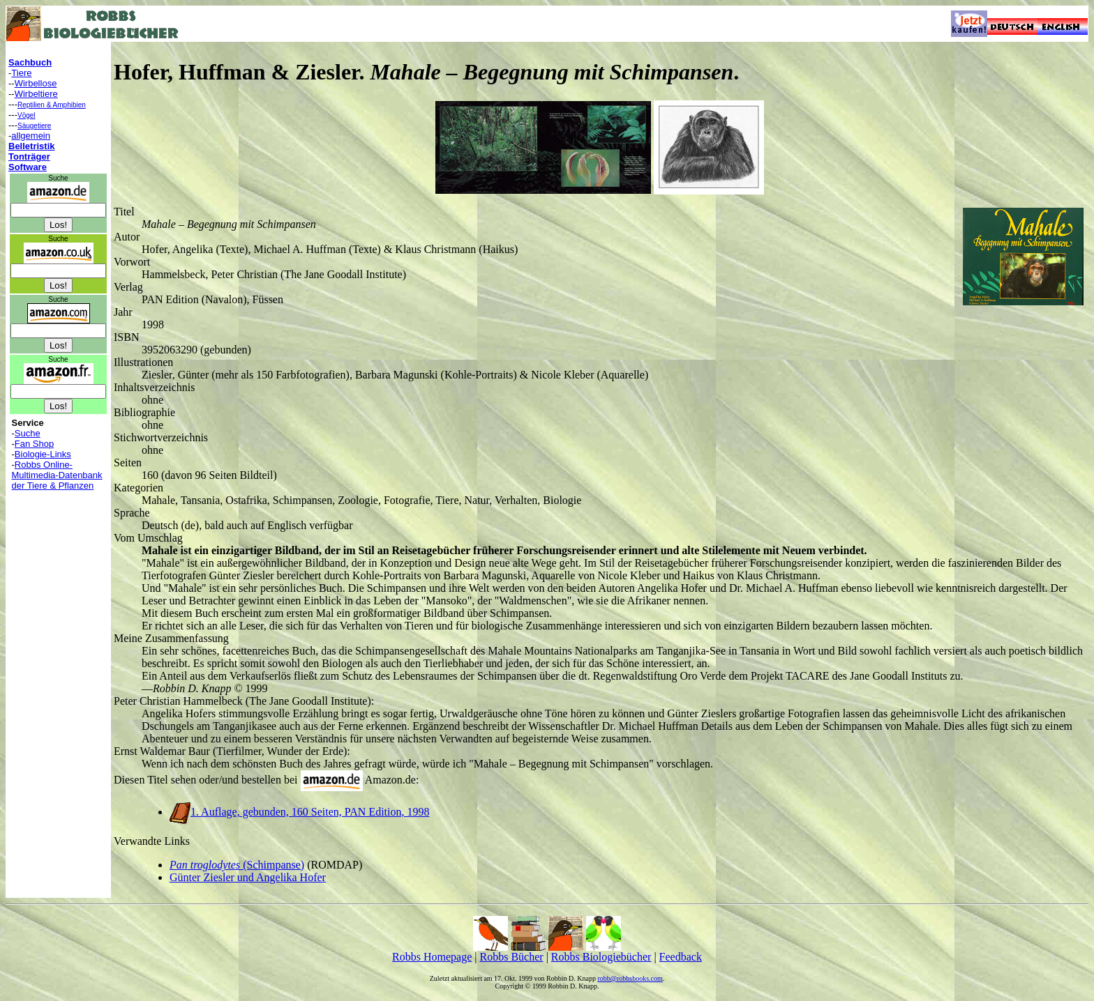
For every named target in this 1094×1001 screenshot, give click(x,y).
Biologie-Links (43, 454)
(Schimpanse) (237, 865)
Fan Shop (34, 443)
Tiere (21, 73)
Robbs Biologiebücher (601, 957)
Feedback (680, 957)
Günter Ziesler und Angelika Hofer (248, 877)
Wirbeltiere (36, 94)
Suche (27, 433)
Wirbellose (36, 83)
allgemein (30, 135)
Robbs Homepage (432, 957)
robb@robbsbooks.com (629, 978)
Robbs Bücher (512, 957)
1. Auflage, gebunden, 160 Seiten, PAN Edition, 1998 (300, 812)
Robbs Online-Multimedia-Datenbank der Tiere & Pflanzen (57, 475)
